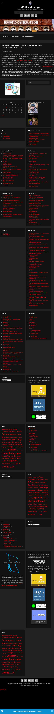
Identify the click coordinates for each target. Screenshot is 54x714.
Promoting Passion (33, 213)
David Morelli (21, 71)
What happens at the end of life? (36, 303)
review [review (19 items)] (14, 458)
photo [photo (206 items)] (5, 453)
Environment (32, 316)
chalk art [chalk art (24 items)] (20, 437)
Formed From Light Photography (36, 200)
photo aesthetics (33, 211)
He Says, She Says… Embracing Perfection (22, 45)
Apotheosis (35, 69)
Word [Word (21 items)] (10, 467)
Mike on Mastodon (33, 142)
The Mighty (31, 289)
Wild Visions (5, 185)
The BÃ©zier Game (33, 217)
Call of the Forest (33, 158)
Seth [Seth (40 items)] (17, 458)
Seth (28, 74)
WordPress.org (6, 138)
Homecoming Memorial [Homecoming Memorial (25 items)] (16, 444)
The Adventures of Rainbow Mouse (39, 338)
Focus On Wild (32, 198)
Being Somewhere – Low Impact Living (38, 153)
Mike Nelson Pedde (18, 47)
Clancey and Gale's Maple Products (11, 200)
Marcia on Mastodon (34, 141)
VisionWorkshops (33, 222)
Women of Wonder (33, 305)
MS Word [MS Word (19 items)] (21, 450)
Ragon (17, 74)
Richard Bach (23, 74)
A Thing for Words (7, 316)
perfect (47, 72)
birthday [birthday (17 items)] (14, 434)
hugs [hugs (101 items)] (10, 447)
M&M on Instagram (33, 136)
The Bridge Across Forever (24, 60)
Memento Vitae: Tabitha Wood (10, 331)
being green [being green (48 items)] (9, 434)
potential (4, 74)
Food (30, 319)
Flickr (28, 15)
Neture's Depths (33, 167)
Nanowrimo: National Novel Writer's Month (12, 339)
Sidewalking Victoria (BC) (9, 208)
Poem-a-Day (6, 344)
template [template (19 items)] (12, 463)
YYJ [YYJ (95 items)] (13, 467)
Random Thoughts (33, 324)
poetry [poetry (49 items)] (4, 458)
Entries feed (5, 135)
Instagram (36, 15)
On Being (31, 269)
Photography (32, 322)
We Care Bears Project (8, 183)
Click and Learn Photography (36, 197)
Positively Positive (33, 270)
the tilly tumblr (6, 355)
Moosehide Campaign (34, 266)
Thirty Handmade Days (8, 180)
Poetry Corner (34, 336)
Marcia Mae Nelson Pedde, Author (37, 139)
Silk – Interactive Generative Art (10, 175)
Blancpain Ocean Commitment (36, 156)
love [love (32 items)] (17, 450)
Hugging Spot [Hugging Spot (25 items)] (5, 447)
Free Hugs (33, 325)
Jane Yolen (5, 325)
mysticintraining (32, 267)
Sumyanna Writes (33, 216)
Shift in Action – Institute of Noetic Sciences (39, 286)
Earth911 (31, 159)
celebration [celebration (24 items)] (14, 437)
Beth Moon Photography (34, 195)
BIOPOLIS (31, 155)
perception (42, 72)
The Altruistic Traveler (8, 209)
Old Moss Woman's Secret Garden (37, 206)
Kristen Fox (26, 72)
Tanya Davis (5, 350)
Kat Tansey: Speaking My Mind (36, 261)
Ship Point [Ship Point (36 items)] (7, 461)
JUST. (30, 259)
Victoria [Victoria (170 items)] (5, 466)
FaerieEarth (5, 322)
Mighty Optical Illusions (8, 167)
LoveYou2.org (32, 263)
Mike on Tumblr (32, 144)
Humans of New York (34, 202)
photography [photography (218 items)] (14, 453)
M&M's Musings (30, 7)
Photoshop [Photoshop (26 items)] (18, 456)
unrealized (12, 75)
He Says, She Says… (36, 330)
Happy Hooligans (7, 163)
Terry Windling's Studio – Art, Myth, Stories (13, 352)
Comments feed (6, 136)
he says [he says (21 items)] (17, 442)
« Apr (3, 115)
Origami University (7, 172)
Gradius (39, 71)
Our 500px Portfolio (33, 208)
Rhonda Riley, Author (8, 345)
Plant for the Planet (33, 174)
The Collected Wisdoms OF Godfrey (11, 353)
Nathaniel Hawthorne (34, 72)
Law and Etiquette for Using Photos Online (39, 205)
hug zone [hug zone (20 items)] (15, 446)
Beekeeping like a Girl (8, 195)
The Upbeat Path (7, 213)
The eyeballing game (8, 178)
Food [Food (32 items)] (11, 439)
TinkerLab (5, 181)
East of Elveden (32, 161)
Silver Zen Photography (34, 214)
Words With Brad (7, 369)
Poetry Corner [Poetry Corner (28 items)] (9, 458)
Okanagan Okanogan (34, 172)
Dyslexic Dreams (7, 320)
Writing (30, 328)
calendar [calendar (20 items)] (10, 437)
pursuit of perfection (11, 74)
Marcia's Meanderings (36, 331)
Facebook (21, 15)
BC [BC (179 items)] (3, 434)
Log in (4, 133)
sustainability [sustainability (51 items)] (6, 463)
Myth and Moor (6, 338)
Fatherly (4, 161)
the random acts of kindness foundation (38, 292)
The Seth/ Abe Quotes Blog (35, 294)
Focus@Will (32, 256)
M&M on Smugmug (33, 138)
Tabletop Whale (6, 234)
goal (36, 71)
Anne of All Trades (7, 153)
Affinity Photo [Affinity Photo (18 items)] (19, 431)
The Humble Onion (7, 211)
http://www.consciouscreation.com (10, 72)
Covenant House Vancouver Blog (37, 250)
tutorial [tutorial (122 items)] (17, 463)
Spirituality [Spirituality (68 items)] (14, 461)
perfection (51, 72)
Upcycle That (32, 185)
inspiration (20, 72)
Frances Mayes (6, 324)
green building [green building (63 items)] (10, 442)
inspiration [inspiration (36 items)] (20, 447)
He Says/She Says (46, 71)
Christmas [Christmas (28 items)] (4, 439)
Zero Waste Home (33, 186)
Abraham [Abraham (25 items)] (4, 429)
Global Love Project (33, 258)
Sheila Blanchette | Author (9, 347)
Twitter (25, 15)
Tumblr (32, 15)
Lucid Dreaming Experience (35, 264)
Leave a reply (27, 47)
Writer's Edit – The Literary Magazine (11, 371)
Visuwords (5, 363)
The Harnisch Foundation (35, 288)
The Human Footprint (34, 180)
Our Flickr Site (32, 209)
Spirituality (18, 69)
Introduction (32, 320)
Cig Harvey (5, 317)
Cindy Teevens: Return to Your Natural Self (39, 247)
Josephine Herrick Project (35, 203)
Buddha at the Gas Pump (35, 242)
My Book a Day (6, 336)
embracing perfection (30, 71)
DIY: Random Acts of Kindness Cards (11, 319)
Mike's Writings (34, 333)
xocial (30, 307)
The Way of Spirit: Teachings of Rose (37, 296)
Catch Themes (34, 685)
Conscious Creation (33, 248)
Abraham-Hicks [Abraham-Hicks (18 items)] (9, 429)
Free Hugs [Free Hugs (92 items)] (17, 439)
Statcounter (3, 689)
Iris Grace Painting (7, 164)
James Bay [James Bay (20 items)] (4, 450)
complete (41, 69)
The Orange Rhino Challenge (36, 291)
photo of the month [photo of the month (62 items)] (8, 456)
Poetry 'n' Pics (34, 335)
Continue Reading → (47, 66)
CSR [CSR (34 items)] (8, 439)
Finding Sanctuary (33, 255)
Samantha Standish (33, 275)
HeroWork (31, 163)
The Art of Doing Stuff (8, 177)
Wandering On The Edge (35, 224)
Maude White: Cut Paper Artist (10, 166)
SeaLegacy (31, 175)
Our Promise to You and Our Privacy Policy (41, 683)
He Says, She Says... (10, 69)
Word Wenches (6, 367)
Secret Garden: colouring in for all (10, 174)
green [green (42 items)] (3, 442)
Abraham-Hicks (28, 69)
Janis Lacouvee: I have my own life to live (12, 327)
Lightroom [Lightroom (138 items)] (11, 450)
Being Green (34, 317)
